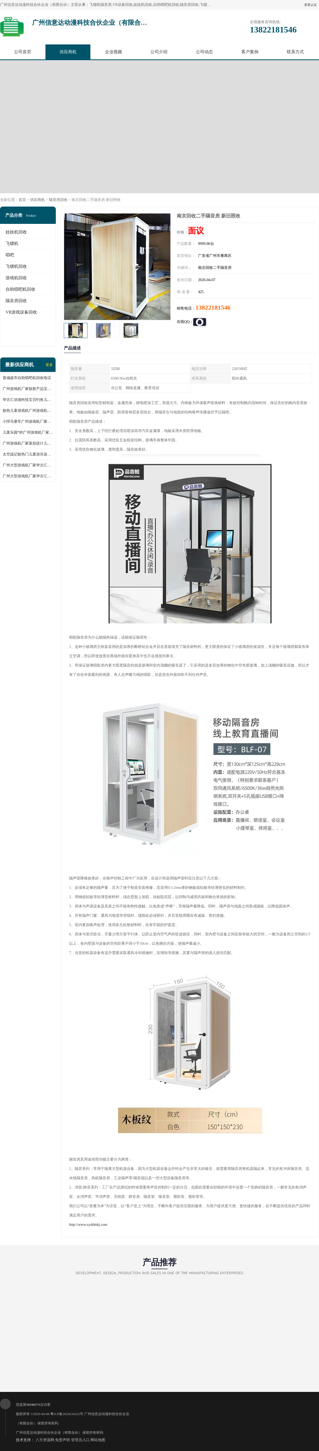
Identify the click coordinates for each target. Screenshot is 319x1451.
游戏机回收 (16, 278)
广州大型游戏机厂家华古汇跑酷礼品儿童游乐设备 (28, 476)
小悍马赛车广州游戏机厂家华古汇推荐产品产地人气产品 (28, 422)
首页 (22, 200)
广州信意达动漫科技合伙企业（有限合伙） (49, 1432)
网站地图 (97, 1440)
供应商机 (68, 52)
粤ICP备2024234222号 (66, 1414)
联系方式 (295, 52)
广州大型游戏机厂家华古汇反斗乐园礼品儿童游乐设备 (28, 465)
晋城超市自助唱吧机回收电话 (27, 378)
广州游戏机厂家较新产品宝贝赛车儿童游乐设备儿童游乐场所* (28, 389)
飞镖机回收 (16, 266)
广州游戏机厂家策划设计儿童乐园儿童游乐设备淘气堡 (28, 443)
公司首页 (22, 52)
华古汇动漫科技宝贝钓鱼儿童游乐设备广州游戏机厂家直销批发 (28, 400)
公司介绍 (158, 52)
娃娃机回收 (16, 232)
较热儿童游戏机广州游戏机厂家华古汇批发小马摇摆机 (28, 411)
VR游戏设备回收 (21, 312)
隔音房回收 (58, 200)
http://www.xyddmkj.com (88, 1225)
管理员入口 (80, 1440)
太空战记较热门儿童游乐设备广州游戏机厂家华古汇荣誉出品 (28, 454)
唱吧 (10, 255)
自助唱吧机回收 (20, 289)
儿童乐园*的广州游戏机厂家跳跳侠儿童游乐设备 (28, 432)
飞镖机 (12, 243)
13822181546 (212, 307)
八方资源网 (45, 1440)
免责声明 (62, 1440)
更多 (49, 365)
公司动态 (204, 52)
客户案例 (249, 52)
